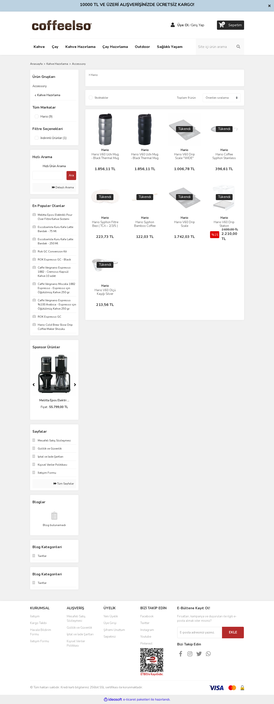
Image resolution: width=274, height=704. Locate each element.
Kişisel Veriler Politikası (76, 643)
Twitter (145, 623)
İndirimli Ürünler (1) (53, 138)
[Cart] (230, 25)
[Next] (75, 384)
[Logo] (69, 25)
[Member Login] (173, 25)
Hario (105, 150)
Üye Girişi (110, 623)
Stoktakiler (101, 98)
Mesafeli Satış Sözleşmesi (76, 618)
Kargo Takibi (38, 623)
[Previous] (33, 384)
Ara (71, 175)
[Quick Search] (47, 175)
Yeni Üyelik (111, 616)
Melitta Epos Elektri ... (54, 400)
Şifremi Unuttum (114, 630)
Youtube (145, 637)
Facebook (146, 616)
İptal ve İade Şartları (80, 634)
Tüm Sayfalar (64, 483)
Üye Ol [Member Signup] (183, 25)
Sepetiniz (110, 637)
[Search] (220, 47)
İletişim (35, 616)
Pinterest (146, 644)
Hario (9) (46, 117)
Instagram (147, 630)
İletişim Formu (39, 641)
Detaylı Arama (63, 187)
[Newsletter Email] (199, 632)
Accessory (79, 64)
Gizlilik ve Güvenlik (79, 628)
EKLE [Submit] (233, 632)
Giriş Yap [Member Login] (197, 25)
